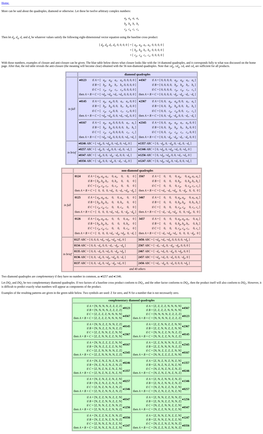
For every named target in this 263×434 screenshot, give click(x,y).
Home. (5, 3)
